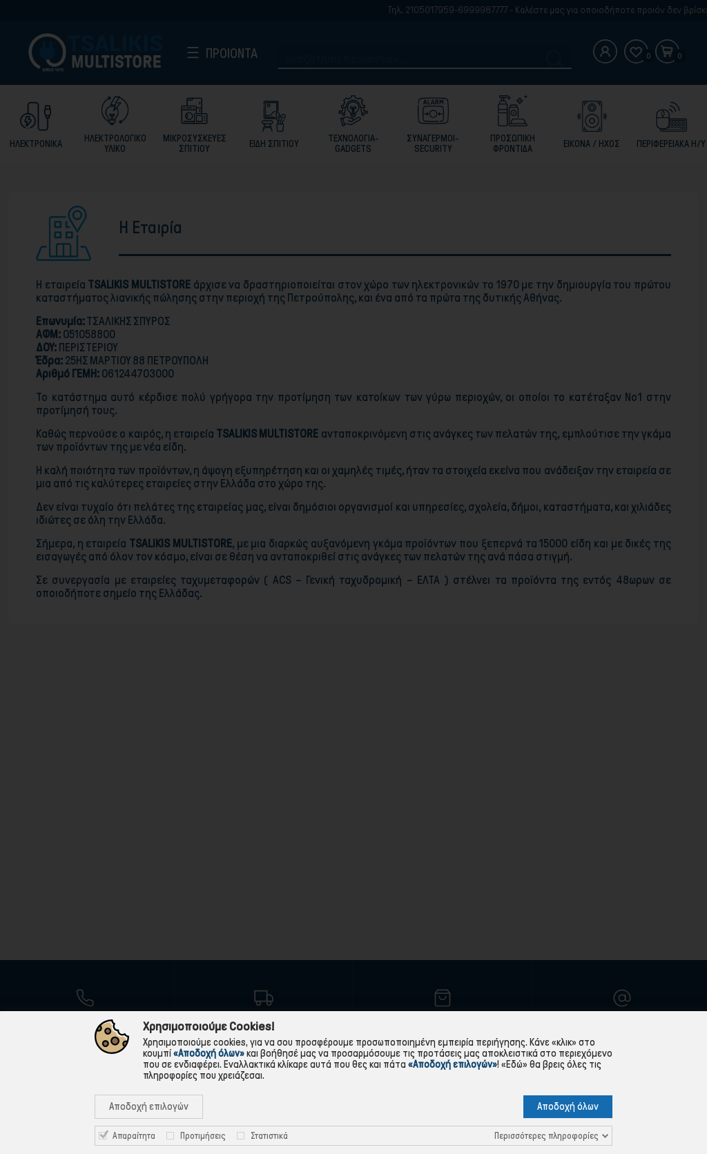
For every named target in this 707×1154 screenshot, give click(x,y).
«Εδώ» (514, 1064)
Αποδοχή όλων (568, 1106)
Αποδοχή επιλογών (148, 1106)
